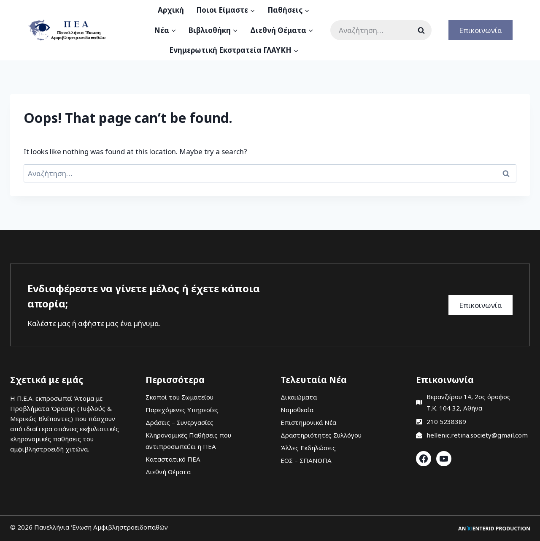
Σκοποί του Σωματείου (179, 397)
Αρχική (171, 10)
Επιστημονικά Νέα (308, 422)
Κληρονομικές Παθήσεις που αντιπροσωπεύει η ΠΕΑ (188, 441)
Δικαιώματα (299, 397)
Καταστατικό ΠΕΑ (173, 459)
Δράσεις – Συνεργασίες (179, 422)
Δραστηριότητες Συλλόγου (321, 435)
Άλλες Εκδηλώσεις (308, 447)
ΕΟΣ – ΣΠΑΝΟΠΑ (306, 460)
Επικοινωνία (480, 30)
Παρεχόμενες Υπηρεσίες (182, 409)
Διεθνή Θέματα (168, 472)
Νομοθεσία (297, 409)
